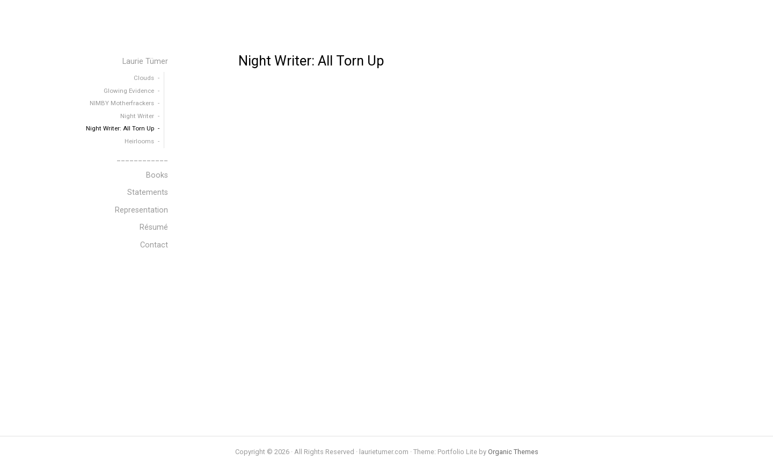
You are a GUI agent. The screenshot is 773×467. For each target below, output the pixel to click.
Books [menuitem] (157, 175)
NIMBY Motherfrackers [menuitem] (122, 103)
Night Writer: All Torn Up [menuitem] (120, 128)
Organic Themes (513, 452)
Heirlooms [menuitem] (139, 141)
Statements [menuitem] (147, 192)
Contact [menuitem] (154, 245)
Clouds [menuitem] (144, 78)
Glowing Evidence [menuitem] (129, 90)
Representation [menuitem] (141, 210)
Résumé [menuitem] (154, 227)
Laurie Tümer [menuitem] (145, 61)
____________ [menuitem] (142, 158)
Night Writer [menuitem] (137, 116)
